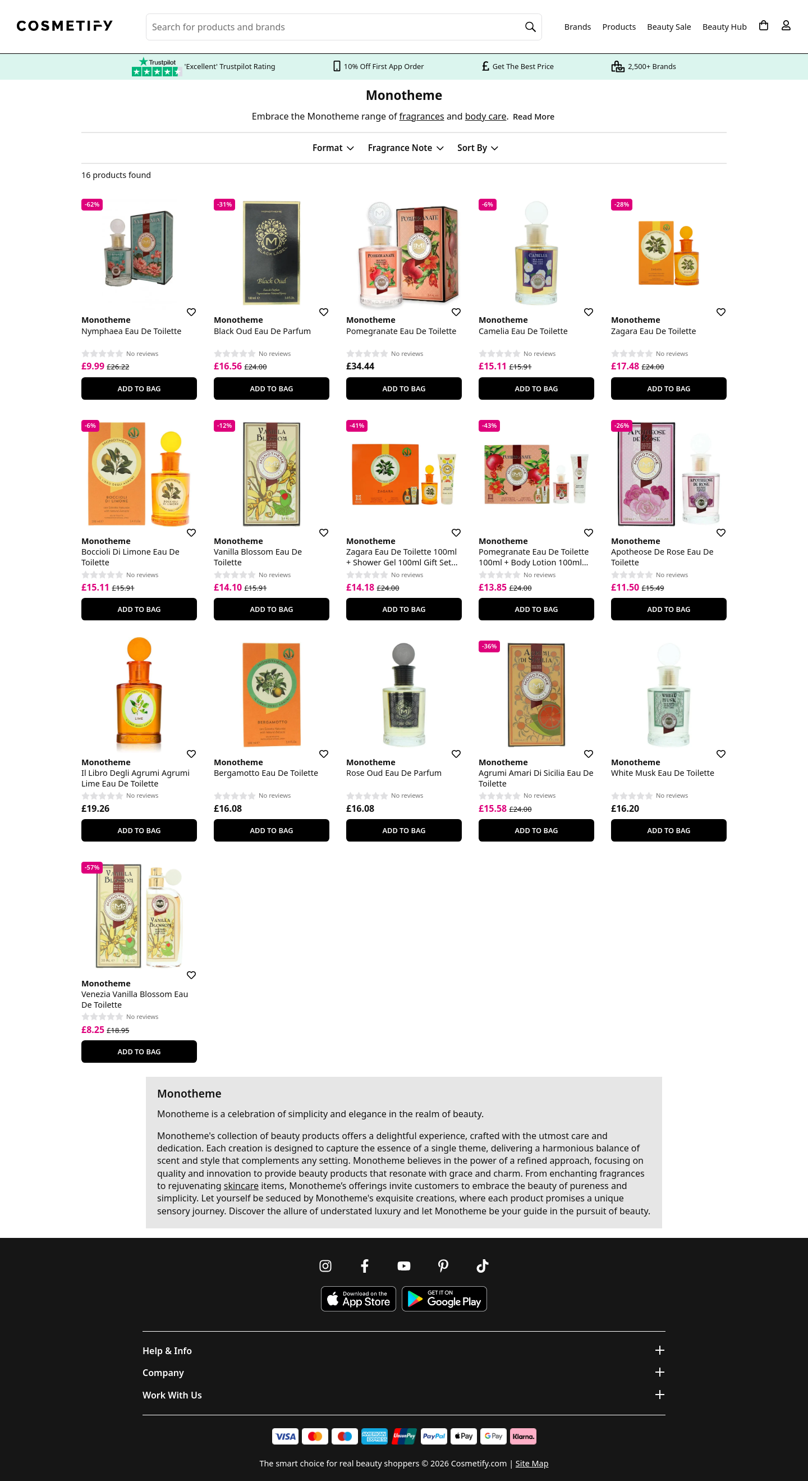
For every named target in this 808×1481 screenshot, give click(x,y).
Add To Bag (138, 388)
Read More (533, 116)
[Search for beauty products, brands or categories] (344, 26)
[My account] (786, 25)
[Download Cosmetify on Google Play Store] (444, 1298)
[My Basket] (763, 25)
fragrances (422, 116)
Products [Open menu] (619, 26)
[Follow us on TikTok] (482, 1266)
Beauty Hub (725, 26)
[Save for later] (183, 305)
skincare (241, 1186)
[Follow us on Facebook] (365, 1266)
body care (486, 116)
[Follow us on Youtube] (404, 1266)
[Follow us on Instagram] (325, 1266)
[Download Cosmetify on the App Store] (358, 1298)
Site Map (532, 1463)
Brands (577, 26)
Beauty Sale (669, 26)
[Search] (531, 26)
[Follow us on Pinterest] (443, 1266)
